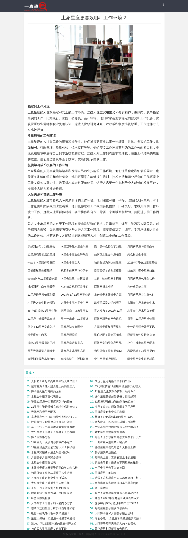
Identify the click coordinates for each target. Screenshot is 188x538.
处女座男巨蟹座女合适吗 (110, 432)
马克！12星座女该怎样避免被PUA (41, 327)
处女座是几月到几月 (73, 350)
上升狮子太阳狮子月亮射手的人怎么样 (107, 295)
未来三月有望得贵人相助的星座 (50, 488)
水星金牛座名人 (70, 262)
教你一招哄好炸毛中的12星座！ (50, 513)
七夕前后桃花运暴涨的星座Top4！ (74, 287)
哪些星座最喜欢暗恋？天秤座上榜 (115, 447)
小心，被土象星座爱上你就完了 (141, 343)
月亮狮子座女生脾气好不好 (141, 295)
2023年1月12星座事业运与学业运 (76, 295)
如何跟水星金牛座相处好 (107, 255)
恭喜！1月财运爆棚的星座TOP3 (114, 416)
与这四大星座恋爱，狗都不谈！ (50, 528)
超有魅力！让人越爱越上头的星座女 (53, 386)
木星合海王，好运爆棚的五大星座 (74, 279)
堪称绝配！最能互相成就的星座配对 (107, 335)
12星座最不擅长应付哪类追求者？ (41, 295)
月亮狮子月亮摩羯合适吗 (46, 457)
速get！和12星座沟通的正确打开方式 (53, 523)
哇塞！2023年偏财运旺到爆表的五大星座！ (119, 498)
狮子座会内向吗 (37, 334)
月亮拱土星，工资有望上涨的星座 (115, 457)
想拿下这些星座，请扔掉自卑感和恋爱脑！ (55, 508)
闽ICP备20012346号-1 (111, 534)
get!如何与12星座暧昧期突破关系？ (42, 279)
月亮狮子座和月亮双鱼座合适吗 (107, 327)
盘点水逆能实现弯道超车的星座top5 (116, 482)
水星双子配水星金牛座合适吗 (74, 247)
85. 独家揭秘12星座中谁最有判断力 (42, 311)
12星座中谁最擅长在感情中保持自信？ (54, 406)
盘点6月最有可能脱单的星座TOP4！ (117, 503)
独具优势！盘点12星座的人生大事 (52, 472)
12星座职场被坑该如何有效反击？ (115, 401)
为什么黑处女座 (137, 286)
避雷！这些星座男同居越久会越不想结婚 (119, 477)
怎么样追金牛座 (137, 254)
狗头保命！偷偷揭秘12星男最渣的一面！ (108, 351)
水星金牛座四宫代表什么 (46, 396)
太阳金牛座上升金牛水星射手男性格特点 (141, 303)
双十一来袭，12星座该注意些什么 (75, 319)
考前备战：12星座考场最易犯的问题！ (118, 518)
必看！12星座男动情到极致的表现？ (141, 319)
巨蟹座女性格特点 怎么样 (141, 335)
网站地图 (91, 534)
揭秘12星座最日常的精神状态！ (41, 343)
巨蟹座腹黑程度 (40, 498)
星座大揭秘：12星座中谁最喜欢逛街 (53, 518)
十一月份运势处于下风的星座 (141, 327)
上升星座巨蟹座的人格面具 (111, 442)
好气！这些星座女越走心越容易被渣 (117, 493)
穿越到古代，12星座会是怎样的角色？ (41, 247)
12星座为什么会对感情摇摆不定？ (52, 442)
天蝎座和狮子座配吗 (43, 411)
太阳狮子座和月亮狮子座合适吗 (114, 513)
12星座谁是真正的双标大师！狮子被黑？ (55, 447)
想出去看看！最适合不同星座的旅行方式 (119, 462)
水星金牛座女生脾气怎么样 (74, 255)
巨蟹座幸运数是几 (72, 342)
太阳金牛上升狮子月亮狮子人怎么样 (53, 432)
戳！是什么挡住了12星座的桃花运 (108, 247)
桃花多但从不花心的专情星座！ (74, 271)
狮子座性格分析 (40, 437)
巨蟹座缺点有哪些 (72, 326)
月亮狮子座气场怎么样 (141, 278)
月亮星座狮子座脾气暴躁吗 (111, 508)
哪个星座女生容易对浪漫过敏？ (141, 359)
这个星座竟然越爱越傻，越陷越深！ (117, 396)
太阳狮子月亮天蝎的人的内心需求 (115, 523)
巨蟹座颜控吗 (69, 334)
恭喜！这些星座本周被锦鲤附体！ (107, 279)
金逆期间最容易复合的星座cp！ (41, 359)
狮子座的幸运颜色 (106, 452)
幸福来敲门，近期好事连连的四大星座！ (74, 359)
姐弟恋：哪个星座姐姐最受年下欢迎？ (141, 271)
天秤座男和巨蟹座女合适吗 (111, 528)
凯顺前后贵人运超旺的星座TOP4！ (107, 303)
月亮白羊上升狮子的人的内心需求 (51, 503)
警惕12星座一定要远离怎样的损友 (52, 401)
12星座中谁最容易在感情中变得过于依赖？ (41, 319)
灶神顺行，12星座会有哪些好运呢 (52, 421)
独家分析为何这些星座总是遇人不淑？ (107, 263)
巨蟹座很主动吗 (103, 286)
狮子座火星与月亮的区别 (46, 391)
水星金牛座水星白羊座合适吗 (141, 311)
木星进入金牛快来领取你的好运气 (41, 303)
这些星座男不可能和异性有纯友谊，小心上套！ (55, 416)
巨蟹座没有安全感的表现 (110, 411)
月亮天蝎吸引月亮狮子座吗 (41, 351)
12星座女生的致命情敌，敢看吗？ (115, 391)
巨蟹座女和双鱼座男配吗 (107, 343)
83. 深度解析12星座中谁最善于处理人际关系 (119, 386)
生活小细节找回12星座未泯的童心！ (117, 427)
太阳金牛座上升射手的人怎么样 (50, 482)
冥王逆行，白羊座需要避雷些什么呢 (53, 427)
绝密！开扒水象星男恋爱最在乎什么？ (118, 437)
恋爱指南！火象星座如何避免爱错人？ (74, 311)
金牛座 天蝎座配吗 (105, 358)
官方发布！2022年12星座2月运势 (108, 311)
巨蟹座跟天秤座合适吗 (107, 318)
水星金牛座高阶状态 (43, 462)
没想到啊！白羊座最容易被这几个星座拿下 (41, 287)
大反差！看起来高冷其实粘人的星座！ (54, 381)
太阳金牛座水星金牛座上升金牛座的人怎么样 (74, 303)
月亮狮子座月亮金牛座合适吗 (49, 477)
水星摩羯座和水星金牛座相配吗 (50, 452)
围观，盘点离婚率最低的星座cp (114, 381)
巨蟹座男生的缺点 (106, 472)
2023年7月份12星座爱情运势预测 (142, 263)
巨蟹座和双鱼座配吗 (40, 270)
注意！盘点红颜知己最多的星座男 (115, 406)
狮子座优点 (101, 488)
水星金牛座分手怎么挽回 (110, 467)
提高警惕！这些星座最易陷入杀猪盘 (107, 271)
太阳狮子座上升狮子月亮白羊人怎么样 (54, 467)
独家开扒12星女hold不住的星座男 (51, 493)
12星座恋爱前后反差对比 (41, 255)
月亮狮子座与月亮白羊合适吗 (141, 247)
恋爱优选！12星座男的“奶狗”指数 (141, 351)
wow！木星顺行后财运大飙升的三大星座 (41, 263)
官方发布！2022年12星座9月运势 (115, 421)
